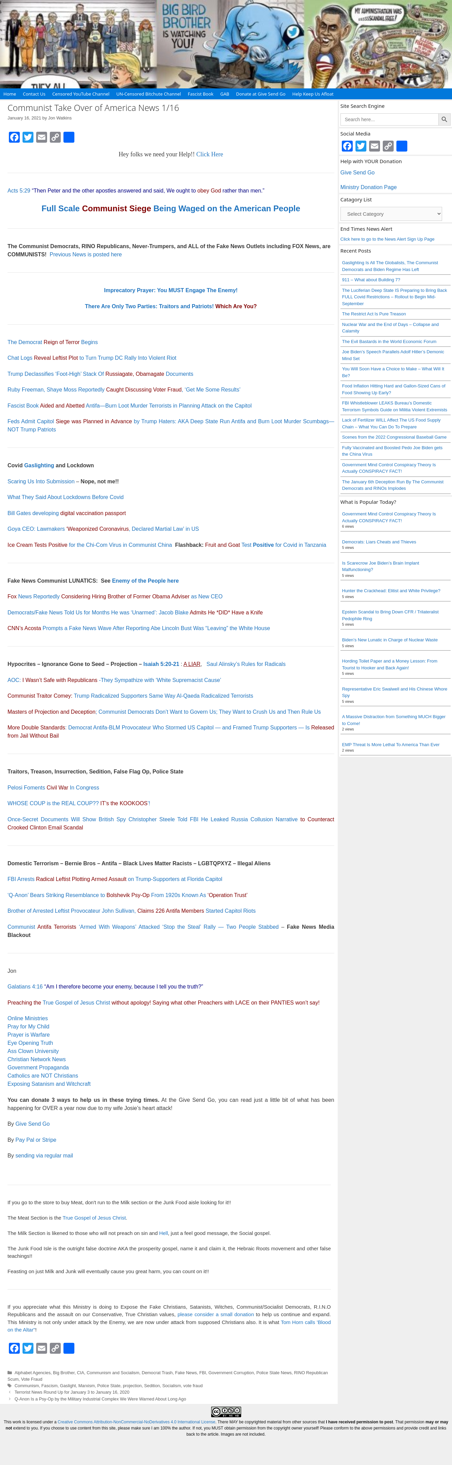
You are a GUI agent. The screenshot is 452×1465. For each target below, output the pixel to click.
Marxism (86, 1385)
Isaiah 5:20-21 (161, 664)
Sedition (152, 1385)
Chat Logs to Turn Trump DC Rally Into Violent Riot (92, 358)
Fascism (49, 1385)
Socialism (171, 1385)
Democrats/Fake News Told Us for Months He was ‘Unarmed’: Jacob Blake (135, 612)
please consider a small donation (215, 1314)
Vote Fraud (31, 1379)
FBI (202, 1372)
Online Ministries (28, 1018)
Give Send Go (32, 1124)
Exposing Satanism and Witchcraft (49, 1084)
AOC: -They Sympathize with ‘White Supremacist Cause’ (114, 680)
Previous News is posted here (86, 254)
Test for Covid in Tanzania (265, 545)
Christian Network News (37, 1059)
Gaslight (68, 1385)
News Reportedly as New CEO (115, 596)
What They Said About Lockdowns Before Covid (65, 497)
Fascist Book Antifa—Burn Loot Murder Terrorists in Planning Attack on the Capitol (130, 406)
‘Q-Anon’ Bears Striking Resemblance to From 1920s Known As (128, 895)
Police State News (273, 1372)
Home (9, 94)
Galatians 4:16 (25, 987)
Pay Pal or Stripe (35, 1140)
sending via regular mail (44, 1155)
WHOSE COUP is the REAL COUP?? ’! (79, 803)
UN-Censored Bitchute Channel (148, 94)
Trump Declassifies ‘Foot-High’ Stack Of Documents (100, 374)
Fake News (186, 1372)
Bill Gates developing (67, 513)
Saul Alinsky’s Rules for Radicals (246, 664)
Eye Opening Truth (30, 1043)
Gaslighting (39, 465)
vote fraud (193, 1385)
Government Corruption (231, 1372)
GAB (224, 94)
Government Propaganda (38, 1067)
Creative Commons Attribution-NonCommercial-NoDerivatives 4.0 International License (136, 1422)
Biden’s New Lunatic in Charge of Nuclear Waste (390, 639)
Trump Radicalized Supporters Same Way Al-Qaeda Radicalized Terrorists (130, 696)
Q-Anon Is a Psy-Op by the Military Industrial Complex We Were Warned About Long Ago (100, 1399)
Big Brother (63, 1372)
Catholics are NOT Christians (43, 1076)
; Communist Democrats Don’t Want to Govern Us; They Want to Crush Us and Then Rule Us (164, 712)
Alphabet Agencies (33, 1372)
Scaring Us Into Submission (41, 481)
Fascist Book (200, 94)
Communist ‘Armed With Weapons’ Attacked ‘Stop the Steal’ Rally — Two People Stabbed (144, 927)
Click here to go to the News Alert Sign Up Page (387, 239)
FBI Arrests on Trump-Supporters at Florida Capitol (115, 879)
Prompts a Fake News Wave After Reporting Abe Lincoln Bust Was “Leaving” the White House (139, 628)
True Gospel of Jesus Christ (76, 1003)
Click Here (209, 154)
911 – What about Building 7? (371, 279)
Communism (27, 1385)
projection (132, 1385)
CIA (80, 1372)
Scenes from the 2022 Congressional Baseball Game (394, 437)
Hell (163, 1233)
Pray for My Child (28, 1026)
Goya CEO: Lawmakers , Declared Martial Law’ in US (103, 529)
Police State (108, 1385)
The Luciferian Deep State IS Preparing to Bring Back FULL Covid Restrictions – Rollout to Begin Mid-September (394, 297)
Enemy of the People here (145, 581)
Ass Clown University (33, 1051)
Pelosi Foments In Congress (53, 788)
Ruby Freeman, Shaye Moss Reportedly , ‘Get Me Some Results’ (124, 390)
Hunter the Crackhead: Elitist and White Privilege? (391, 590)
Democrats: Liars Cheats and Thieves (379, 541)
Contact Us (34, 94)
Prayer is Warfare (29, 1035)
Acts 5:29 (19, 191)
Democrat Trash (157, 1372)
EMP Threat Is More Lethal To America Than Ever (391, 744)
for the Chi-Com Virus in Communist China (90, 545)
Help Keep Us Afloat (313, 94)
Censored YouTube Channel (81, 94)
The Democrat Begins (53, 342)
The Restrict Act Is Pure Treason (374, 313)
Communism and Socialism (113, 1372)
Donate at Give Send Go (261, 94)
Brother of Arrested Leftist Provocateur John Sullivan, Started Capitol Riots (132, 911)
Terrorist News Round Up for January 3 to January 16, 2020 (72, 1392)
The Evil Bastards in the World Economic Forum (389, 341)
